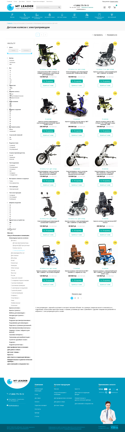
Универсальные (15, 303)
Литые (10, 94)
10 (9, 99)
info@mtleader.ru (81, 9)
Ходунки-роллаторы (16, 344)
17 (9, 72)
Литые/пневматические (15, 96)
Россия (13, 275)
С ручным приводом (17, 283)
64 (9, 207)
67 (9, 224)
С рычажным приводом (18, 285)
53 (9, 116)
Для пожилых (15, 255)
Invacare (10, 60)
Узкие (12, 300)
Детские (54, 23)
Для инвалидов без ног (18, 253)
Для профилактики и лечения (37, 16)
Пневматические (13, 98)
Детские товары (62, 16)
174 (9, 80)
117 (9, 107)
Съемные (11, 165)
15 (9, 76)
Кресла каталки (14, 308)
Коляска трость (17, 248)
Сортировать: (98, 35)
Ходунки (12, 342)
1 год (9, 88)
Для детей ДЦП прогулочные (21, 245)
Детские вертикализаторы (20, 243)
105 (9, 82)
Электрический (12, 189)
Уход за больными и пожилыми (24, 16)
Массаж (12, 16)
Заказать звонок (87, 7)
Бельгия (10, 159)
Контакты (49, 1)
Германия (11, 157)
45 (9, 112)
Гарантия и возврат (39, 1)
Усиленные (14, 305)
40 (9, 121)
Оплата (28, 1)
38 (9, 119)
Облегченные (15, 268)
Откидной (11, 147)
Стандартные (12, 175)
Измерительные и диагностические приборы (19, 360)
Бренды (37, 413)
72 (9, 226)
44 (9, 123)
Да (9, 104)
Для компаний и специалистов (18, 364)
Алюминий (11, 131)
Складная (11, 195)
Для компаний (112, 16)
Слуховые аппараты (16, 334)
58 (9, 205)
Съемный (11, 145)
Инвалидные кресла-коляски (42, 23)
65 (9, 213)
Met (9, 64)
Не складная (12, 197)
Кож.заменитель (13, 183)
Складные (11, 173)
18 (9, 70)
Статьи (37, 416)
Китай (10, 155)
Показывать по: (112, 35)
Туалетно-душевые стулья (18, 339)
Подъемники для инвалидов (19, 323)
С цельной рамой (16, 290)
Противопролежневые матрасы (20, 328)
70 (9, 215)
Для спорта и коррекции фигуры (19, 357)
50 (9, 117)
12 (9, 74)
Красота (74, 16)
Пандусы (12, 318)
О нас (15, 1)
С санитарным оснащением (19, 288)
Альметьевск (114, 1)
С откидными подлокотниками (20, 280)
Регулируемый (12, 149)
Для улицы (14, 258)
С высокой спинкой (16, 278)
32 (9, 78)
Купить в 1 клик (48, 85)
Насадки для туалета (16, 315)
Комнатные (14, 263)
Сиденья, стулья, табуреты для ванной (19, 331)
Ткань (10, 181)
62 (9, 89)
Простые (13, 273)
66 (9, 211)
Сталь (10, 129)
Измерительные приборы (99, 16)
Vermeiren (11, 62)
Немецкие (14, 265)
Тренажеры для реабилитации (19, 337)
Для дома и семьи (50, 16)
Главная (9, 1)
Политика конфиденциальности (72, 429)
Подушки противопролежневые (20, 320)
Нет (9, 106)
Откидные (11, 169)
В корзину (48, 81)
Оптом (13, 270)
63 (9, 216)
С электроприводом (19, 250)
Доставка (22, 1)
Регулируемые (12, 167)
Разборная (11, 199)
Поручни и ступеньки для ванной (20, 325)
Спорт (87, 16)
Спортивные (15, 298)
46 (9, 114)
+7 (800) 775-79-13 (81, 5)
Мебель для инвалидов (17, 313)
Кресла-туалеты (15, 310)
